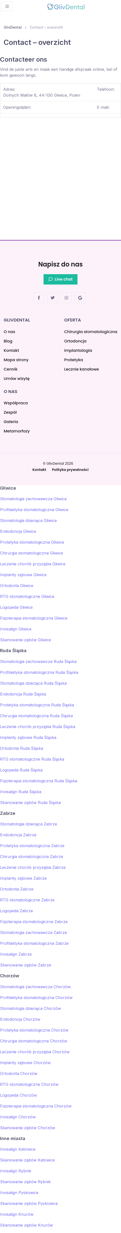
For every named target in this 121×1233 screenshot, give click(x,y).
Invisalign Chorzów (18, 1116)
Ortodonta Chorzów (18, 1073)
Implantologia (78, 350)
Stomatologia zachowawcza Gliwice (33, 498)
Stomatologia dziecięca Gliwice (28, 520)
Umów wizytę (17, 378)
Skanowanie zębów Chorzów (27, 1127)
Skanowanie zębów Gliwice (25, 639)
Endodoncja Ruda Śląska (23, 694)
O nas (9, 332)
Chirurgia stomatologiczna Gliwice (31, 553)
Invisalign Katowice (17, 1149)
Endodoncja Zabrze (18, 834)
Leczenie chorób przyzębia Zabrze (33, 867)
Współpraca (16, 403)
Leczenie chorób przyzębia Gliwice (32, 563)
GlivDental (13, 27)
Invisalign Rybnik (15, 1170)
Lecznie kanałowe (81, 369)
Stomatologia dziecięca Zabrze (28, 824)
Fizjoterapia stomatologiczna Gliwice (33, 618)
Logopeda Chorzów (18, 1095)
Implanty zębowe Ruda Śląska (28, 737)
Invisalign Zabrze (16, 954)
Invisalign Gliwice (15, 628)
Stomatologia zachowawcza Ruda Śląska (38, 661)
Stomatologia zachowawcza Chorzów (35, 986)
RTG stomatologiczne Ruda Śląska (32, 759)
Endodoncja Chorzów (20, 1019)
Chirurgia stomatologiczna (90, 332)
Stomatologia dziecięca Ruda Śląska (33, 683)
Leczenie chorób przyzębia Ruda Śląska (37, 726)
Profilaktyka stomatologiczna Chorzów (36, 997)
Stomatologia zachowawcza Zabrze (33, 932)
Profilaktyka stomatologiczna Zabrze (34, 943)
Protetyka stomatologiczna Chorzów (34, 1030)
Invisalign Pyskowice (19, 1192)
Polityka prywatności (70, 469)
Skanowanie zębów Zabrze (25, 965)
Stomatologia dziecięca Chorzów (30, 1008)
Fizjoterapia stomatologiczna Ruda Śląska (38, 780)
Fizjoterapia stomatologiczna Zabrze (34, 921)
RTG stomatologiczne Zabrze (27, 899)
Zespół (10, 412)
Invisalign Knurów (16, 1214)
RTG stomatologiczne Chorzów (29, 1084)
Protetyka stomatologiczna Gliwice (32, 542)
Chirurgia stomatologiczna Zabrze (31, 856)
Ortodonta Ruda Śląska (21, 748)
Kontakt (11, 350)
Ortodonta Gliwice (16, 585)
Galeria (11, 422)
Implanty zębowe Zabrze (23, 878)
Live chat (60, 279)
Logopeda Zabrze (16, 910)
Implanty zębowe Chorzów (25, 1062)
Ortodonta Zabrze (16, 889)
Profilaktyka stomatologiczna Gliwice (34, 509)
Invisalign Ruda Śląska (20, 791)
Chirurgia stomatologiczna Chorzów (33, 1040)
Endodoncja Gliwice (18, 531)
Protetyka (73, 360)
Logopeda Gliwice (16, 607)
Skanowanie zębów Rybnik (25, 1181)
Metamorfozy (17, 431)
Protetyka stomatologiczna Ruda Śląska (37, 704)
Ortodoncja (75, 341)
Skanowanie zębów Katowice (27, 1160)
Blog (8, 341)
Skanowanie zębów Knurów (26, 1225)
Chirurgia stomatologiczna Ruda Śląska (36, 715)
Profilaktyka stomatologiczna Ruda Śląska (39, 672)
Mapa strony (16, 360)
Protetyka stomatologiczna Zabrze (32, 845)
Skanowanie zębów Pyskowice (29, 1203)
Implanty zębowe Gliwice (23, 574)
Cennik (10, 369)
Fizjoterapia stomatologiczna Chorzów (36, 1106)
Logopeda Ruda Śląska (21, 770)
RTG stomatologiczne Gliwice (27, 596)
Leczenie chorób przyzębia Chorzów (35, 1051)
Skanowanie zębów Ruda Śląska (30, 802)
